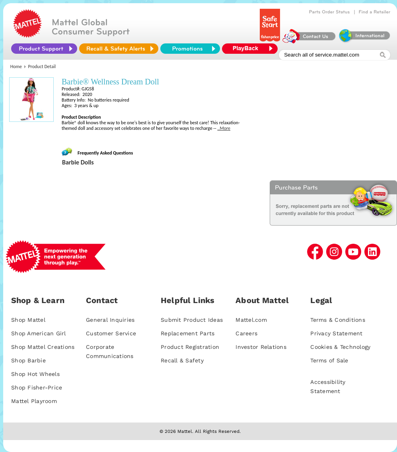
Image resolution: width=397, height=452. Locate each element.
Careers (246, 333)
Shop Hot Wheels (35, 374)
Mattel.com (251, 320)
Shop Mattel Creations (42, 347)
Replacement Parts (187, 333)
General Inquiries (110, 320)
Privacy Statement (336, 333)
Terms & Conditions (337, 320)
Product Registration (190, 347)
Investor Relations (260, 347)
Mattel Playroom (34, 401)
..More (223, 128)
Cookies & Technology (340, 347)
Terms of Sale (329, 360)
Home (16, 66)
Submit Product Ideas (192, 320)
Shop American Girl (38, 333)
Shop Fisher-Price (36, 387)
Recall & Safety (182, 360)
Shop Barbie (28, 360)
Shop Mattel (28, 320)
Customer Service (111, 333)
